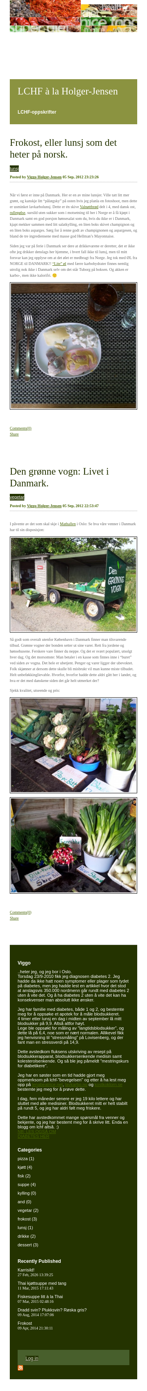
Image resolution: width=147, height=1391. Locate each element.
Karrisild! (35, 1272)
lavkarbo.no (76, 1084)
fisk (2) (24, 1175)
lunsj (14, 168)
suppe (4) (27, 1184)
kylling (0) (27, 1193)
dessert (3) (28, 1244)
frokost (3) (27, 1219)
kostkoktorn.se (108, 1084)
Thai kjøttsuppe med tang (42, 1285)
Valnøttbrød (89, 207)
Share (14, 434)
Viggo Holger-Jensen (44, 177)
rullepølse (17, 212)
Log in (31, 1358)
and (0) (24, 1201)
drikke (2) (27, 1236)
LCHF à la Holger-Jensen (68, 91)
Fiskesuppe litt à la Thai (40, 1299)
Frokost (35, 1325)
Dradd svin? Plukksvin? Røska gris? (52, 1312)
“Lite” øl (59, 263)
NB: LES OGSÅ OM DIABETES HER (37, 1134)
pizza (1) (26, 1158)
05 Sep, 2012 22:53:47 (81, 506)
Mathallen (68, 524)
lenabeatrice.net (47, 1084)
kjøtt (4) (25, 1167)
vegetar (17, 497)
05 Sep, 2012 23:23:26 (81, 177)
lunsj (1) (25, 1227)
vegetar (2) (28, 1210)
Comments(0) (20, 428)
